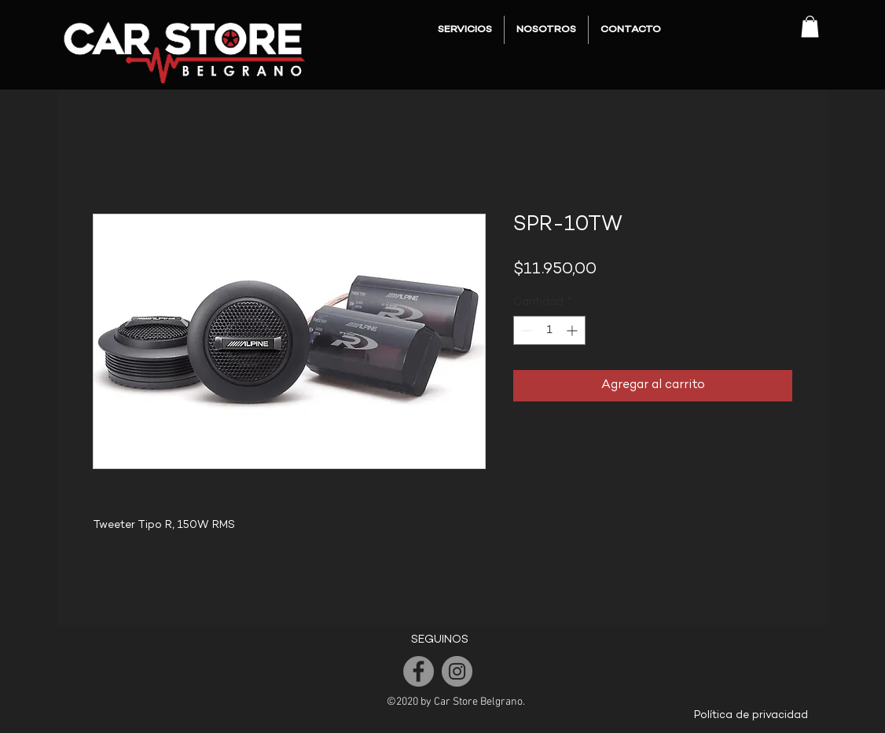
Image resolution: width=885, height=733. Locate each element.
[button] (810, 26)
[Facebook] (418, 671)
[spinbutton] (549, 330)
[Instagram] (457, 671)
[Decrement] (525, 330)
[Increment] (573, 330)
